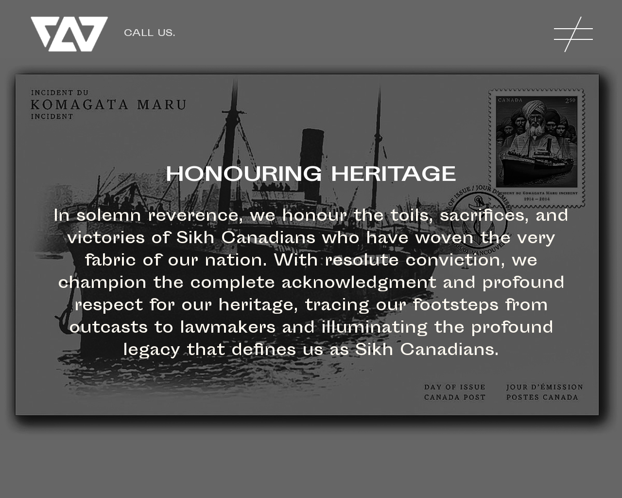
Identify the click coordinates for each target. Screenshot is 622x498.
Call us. (149, 33)
